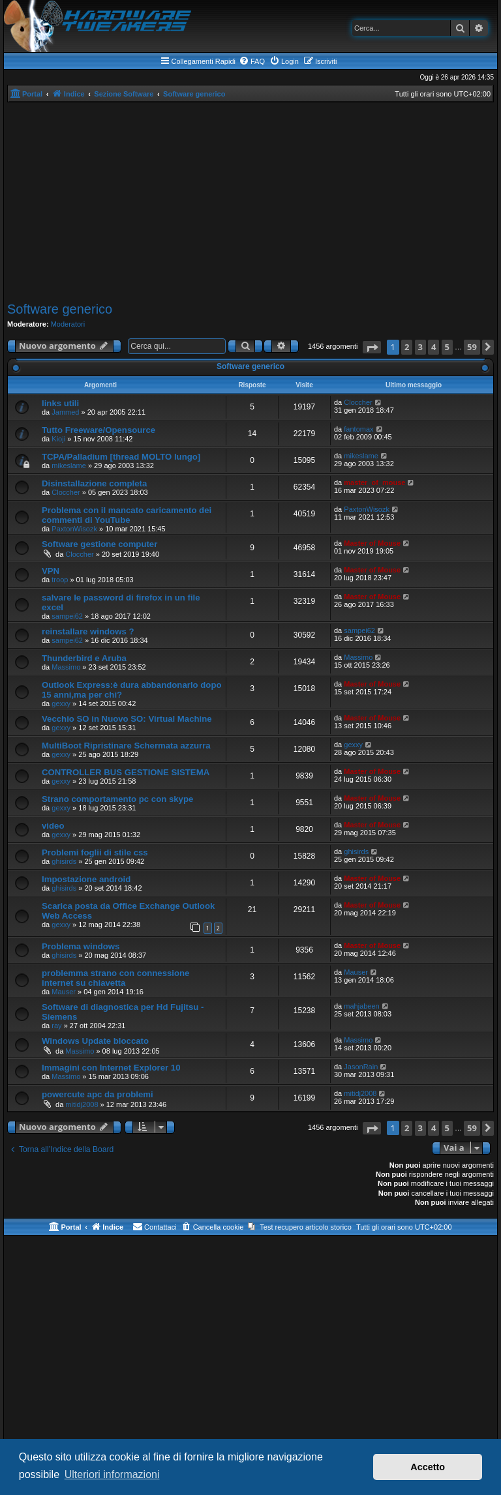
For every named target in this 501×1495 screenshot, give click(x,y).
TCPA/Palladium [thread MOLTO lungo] (121, 457)
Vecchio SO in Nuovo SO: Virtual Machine (127, 719)
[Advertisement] (250, 200)
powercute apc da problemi (97, 1094)
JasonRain (361, 1067)
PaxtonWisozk (74, 529)
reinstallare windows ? (88, 631)
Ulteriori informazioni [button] (112, 1474)
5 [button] (447, 347)
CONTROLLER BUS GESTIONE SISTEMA (125, 772)
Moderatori (68, 324)
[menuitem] (252, 61)
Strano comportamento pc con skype (117, 799)
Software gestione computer (99, 544)
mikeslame (69, 465)
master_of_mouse (374, 482)
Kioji (58, 439)
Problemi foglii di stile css (95, 852)
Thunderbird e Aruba (84, 658)
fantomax (358, 429)
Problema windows (80, 946)
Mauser (64, 992)
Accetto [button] (427, 1467)
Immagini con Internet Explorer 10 (111, 1068)
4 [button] (433, 347)
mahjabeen (361, 1006)
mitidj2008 (81, 1104)
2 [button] (406, 347)
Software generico (59, 309)
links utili (60, 403)
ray (56, 1025)
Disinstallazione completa (94, 483)
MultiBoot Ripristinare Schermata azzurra (126, 745)
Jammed (65, 412)
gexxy (61, 703)
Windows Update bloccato (95, 1041)
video (53, 826)
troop (60, 580)
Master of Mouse (372, 543)
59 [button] (472, 347)
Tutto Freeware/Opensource (98, 430)
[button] (372, 347)
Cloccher (358, 402)
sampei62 (67, 616)
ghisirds (64, 861)
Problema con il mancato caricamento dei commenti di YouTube (126, 515)
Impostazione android (86, 879)
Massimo (66, 667)
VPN (50, 571)
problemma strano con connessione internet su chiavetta (115, 978)
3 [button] (420, 347)
